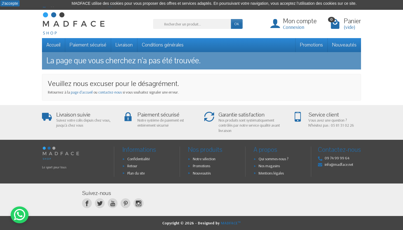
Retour (132, 165)
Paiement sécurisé (88, 45)
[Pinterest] (125, 203)
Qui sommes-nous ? (274, 158)
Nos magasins (269, 165)
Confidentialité (138, 158)
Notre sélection (204, 158)
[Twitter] (100, 203)
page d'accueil (82, 92)
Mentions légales (271, 173)
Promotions (311, 45)
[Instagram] (138, 203)
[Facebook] (87, 203)
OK (236, 23)
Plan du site (136, 173)
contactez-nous (110, 92)
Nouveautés (344, 45)
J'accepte (10, 3)
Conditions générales (163, 45)
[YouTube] (113, 203)
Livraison (124, 45)
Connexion (293, 27)
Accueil (53, 45)
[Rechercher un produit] (192, 24)
